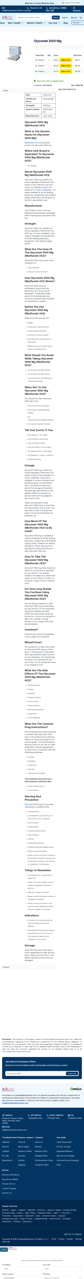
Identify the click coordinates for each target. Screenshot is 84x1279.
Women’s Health (25, 1124)
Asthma (21, 1133)
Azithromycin (55, 1191)
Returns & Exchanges (65, 1129)
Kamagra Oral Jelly (10, 1191)
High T (56, 1186)
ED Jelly (5, 1129)
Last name (47, 1237)
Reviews (6, 967)
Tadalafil (5, 1124)
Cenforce (41, 1183)
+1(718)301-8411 (53, 1091)
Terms (53, 1212)
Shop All (21, 1115)
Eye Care (22, 1129)
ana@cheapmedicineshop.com (15, 1076)
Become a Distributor (11, 1147)
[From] (42, 1262)
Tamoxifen (6, 1188)
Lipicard (61, 1188)
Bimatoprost (7, 1133)
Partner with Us (8, 1157)
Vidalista (21, 1183)
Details (5, 90)
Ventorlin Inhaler (49, 1188)
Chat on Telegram (74, 1207)
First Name (6, 1237)
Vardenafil (29, 1188)
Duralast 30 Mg (69, 1183)
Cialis (38, 1188)
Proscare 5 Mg (8, 1186)
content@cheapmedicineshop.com (16, 1024)
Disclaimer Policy (42, 1138)
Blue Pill (5, 1119)
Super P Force (26, 1191)
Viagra (13, 1183)
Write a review (32, 984)
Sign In (65, 17)
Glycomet (29, 804)
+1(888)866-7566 (35, 1091)
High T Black (30, 1186)
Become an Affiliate (10, 1152)
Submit (42, 1272)
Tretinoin (17, 1194)
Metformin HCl (31, 143)
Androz (20, 1186)
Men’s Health (23, 1119)
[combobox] (38, 17)
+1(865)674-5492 (75, 1091)
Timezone (46, 1247)
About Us (39, 1115)
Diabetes (21, 1138)
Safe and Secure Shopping (68, 1133)
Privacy (61, 1212)
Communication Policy (44, 1133)
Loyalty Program (9, 1161)
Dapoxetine (18, 1188)
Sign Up (74, 17)
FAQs (59, 1138)
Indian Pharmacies (64, 1115)
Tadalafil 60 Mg (41, 1191)
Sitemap (78, 1212)
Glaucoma (27, 1194)
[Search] (56, 17)
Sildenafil (5, 1115)
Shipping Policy (41, 1129)
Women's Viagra (54, 1183)
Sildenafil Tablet (44, 1186)
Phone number (8, 1247)
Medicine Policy (41, 1124)
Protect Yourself (63, 1119)
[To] (69, 1262)
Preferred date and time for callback (16, 1258)
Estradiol (66, 1191)
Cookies (70, 1212)
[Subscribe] (72, 1046)
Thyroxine (65, 1186)
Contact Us (7, 1166)
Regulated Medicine (64, 1124)
